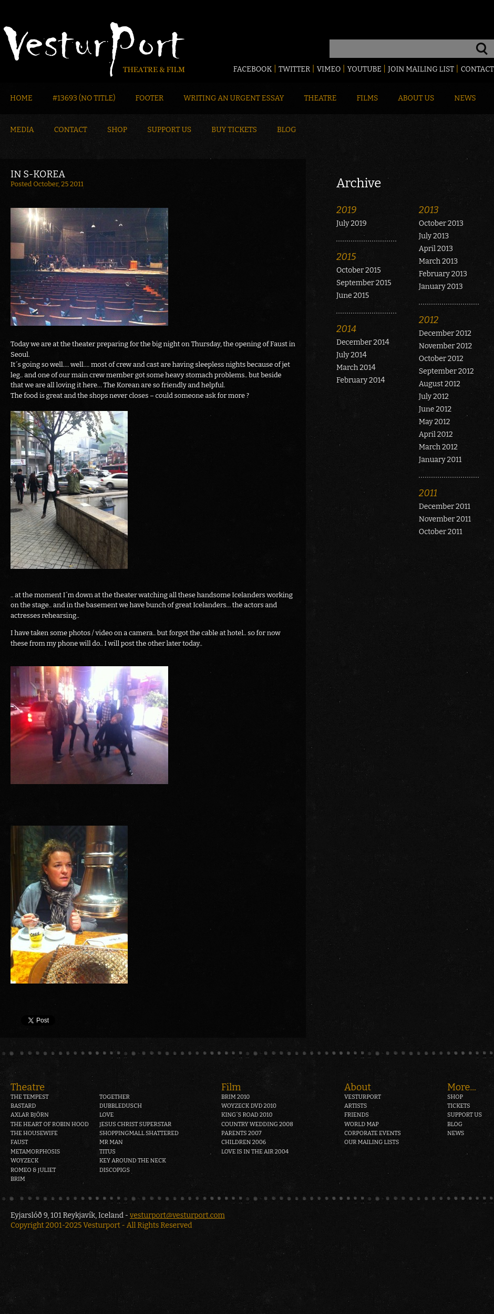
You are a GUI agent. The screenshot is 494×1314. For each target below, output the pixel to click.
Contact (477, 69)
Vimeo (329, 69)
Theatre (320, 98)
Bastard (23, 1105)
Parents (241, 1133)
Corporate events (372, 1133)
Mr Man (111, 1142)
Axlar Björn (30, 1114)
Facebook (252, 69)
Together (114, 1097)
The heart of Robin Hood (50, 1124)
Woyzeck (25, 1160)
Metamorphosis (35, 1151)
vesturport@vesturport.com (177, 1215)
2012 (429, 320)
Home (21, 98)
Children (243, 1142)
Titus (107, 1151)
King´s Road (246, 1114)
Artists (355, 1105)
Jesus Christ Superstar (135, 1124)
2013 (429, 210)
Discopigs (114, 1170)
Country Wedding (257, 1124)
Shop (117, 129)
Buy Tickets (234, 129)
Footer (149, 98)
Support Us (169, 129)
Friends (356, 1114)
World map (361, 1124)
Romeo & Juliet (33, 1170)
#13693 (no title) (84, 98)
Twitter (294, 69)
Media (22, 129)
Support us (464, 1114)
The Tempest (30, 1097)
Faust (19, 1142)
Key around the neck (132, 1160)
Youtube (364, 69)
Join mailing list (421, 69)
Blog (286, 129)
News (465, 98)
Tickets (458, 1105)
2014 (346, 329)
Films (367, 98)
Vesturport (362, 1097)
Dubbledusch (120, 1105)
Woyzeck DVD (248, 1105)
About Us (416, 98)
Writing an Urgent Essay (233, 98)
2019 (346, 210)
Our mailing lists (371, 1142)
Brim (18, 1179)
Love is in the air (255, 1151)
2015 (346, 257)
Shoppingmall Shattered (139, 1133)
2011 (428, 493)
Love (106, 1114)
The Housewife (34, 1133)
